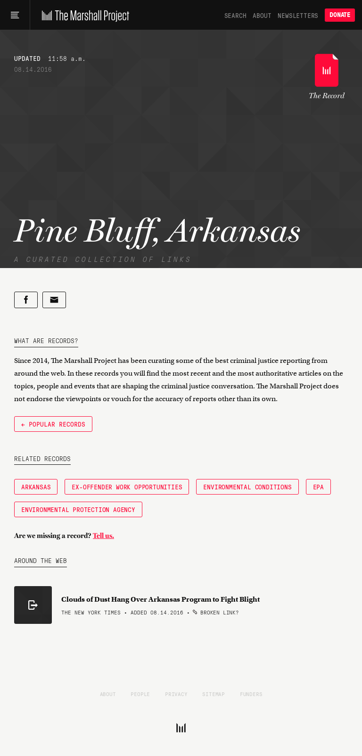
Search (235, 15)
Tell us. (103, 535)
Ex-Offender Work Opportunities (127, 486)
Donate (339, 14)
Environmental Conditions (247, 486)
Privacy (176, 693)
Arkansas (35, 486)
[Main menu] (15, 15)
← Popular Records (53, 424)
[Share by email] (54, 300)
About (262, 15)
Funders (251, 693)
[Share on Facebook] (26, 300)
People (140, 693)
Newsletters (298, 15)
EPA (318, 486)
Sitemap (213, 693)
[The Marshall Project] (83, 15)
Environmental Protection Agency (78, 509)
